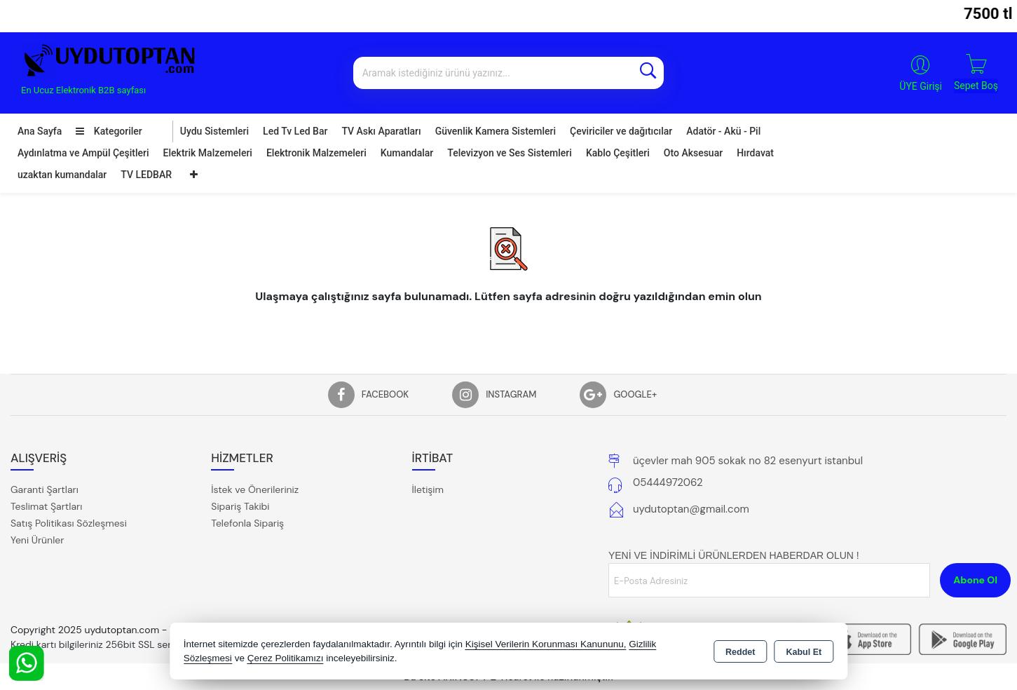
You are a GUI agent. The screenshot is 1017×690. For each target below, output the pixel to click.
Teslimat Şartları (46, 506)
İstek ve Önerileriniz (255, 489)
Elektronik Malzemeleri (316, 152)
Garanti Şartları (45, 489)
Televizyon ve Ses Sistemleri (509, 152)
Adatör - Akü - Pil (723, 131)
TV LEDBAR (146, 174)
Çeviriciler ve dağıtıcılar (621, 131)
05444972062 (668, 482)
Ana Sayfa (40, 131)
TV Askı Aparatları (381, 131)
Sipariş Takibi (240, 506)
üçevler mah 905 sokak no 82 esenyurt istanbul (748, 461)
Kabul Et (803, 652)
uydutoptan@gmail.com (691, 509)
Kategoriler (109, 131)
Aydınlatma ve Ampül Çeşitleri (83, 152)
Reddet (740, 652)
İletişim (428, 489)
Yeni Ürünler (37, 540)
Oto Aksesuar (693, 152)
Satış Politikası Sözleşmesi (69, 523)
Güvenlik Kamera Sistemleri (495, 131)
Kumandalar (407, 152)
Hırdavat (755, 152)
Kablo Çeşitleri (618, 152)
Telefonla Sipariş (247, 523)
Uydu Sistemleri (214, 131)
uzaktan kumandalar (62, 174)
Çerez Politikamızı (285, 658)
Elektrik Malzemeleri (207, 152)
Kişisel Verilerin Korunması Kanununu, (546, 644)
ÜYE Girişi (920, 86)
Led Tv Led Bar (295, 131)
